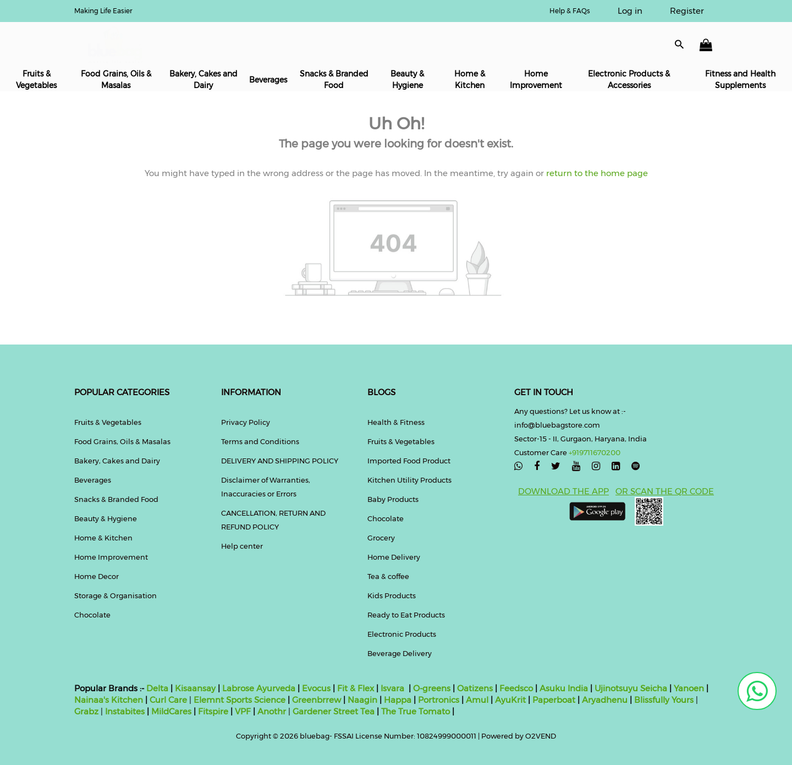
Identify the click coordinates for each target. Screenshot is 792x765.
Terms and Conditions (260, 441)
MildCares (171, 711)
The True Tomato (416, 711)
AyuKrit (510, 700)
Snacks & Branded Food (334, 79)
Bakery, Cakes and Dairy (203, 79)
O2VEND (540, 735)
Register (687, 11)
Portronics (438, 700)
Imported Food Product (408, 460)
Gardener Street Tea (335, 711)
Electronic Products (401, 634)
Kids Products (391, 595)
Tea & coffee (388, 576)
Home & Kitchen (469, 79)
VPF (243, 711)
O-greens (430, 688)
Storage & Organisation (115, 595)
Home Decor (96, 576)
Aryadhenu (605, 700)
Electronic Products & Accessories (629, 79)
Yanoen (689, 688)
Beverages (268, 80)
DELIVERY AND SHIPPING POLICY (279, 460)
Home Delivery (393, 557)
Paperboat (553, 700)
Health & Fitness (396, 422)
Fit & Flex (355, 688)
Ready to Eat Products (406, 614)
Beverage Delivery (399, 653)
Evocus (316, 688)
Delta (157, 688)
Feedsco (515, 688)
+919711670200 (594, 452)
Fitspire (213, 711)
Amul (476, 700)
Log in (630, 11)
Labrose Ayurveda (258, 688)
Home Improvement (536, 79)
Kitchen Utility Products (409, 480)
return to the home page (596, 173)
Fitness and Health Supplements (740, 79)
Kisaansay (195, 688)
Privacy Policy (245, 422)
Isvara (392, 688)
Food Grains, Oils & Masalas (116, 79)
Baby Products (393, 499)
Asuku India (564, 688)
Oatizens (475, 688)
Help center (242, 546)
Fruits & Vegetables (36, 79)
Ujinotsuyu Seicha (631, 688)
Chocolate (92, 614)
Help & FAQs (569, 11)
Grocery (381, 537)
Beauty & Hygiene (407, 79)
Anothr (271, 711)
